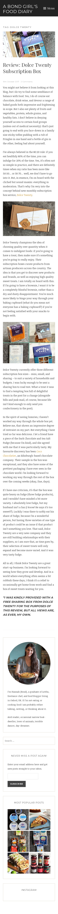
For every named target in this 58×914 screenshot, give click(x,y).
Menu (51, 8)
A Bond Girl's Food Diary (20, 9)
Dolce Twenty (24, 195)
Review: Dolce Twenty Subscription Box (27, 67)
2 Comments (26, 81)
